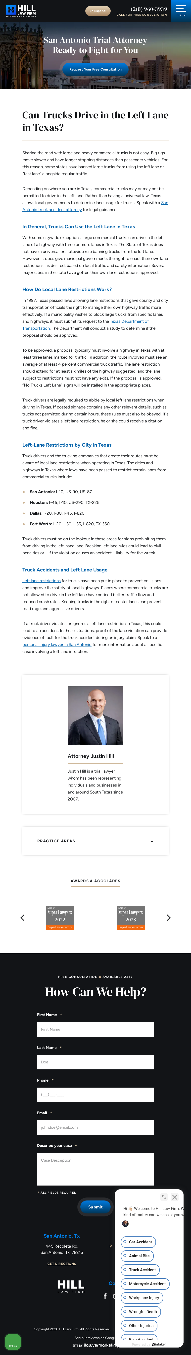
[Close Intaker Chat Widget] (175, 1196)
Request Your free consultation (95, 69)
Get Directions (62, 1264)
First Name (49, 1015)
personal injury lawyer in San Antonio (57, 644)
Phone (45, 1080)
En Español (98, 11)
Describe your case (57, 1145)
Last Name (49, 1047)
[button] (22, 917)
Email (44, 1113)
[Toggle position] (164, 1196)
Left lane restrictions (41, 580)
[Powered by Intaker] (148, 1344)
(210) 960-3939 (149, 9)
